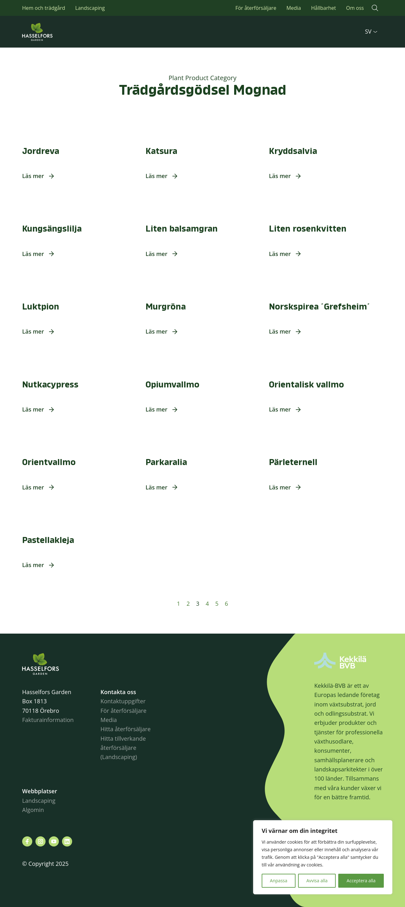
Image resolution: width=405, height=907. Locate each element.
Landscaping (90, 7)
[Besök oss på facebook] (27, 841)
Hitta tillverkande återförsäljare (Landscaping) (123, 748)
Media (293, 7)
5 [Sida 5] (216, 603)
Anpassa (278, 881)
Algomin (33, 810)
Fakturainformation (48, 720)
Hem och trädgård (43, 7)
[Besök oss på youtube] (54, 841)
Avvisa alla (316, 881)
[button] (375, 8)
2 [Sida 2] (188, 603)
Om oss (355, 7)
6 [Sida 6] (226, 603)
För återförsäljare (255, 7)
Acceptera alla (361, 881)
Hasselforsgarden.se (47, 31)
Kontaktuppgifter (123, 701)
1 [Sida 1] (178, 603)
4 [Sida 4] (207, 603)
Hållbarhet (323, 7)
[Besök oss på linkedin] (67, 841)
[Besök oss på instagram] (40, 841)
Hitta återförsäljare (125, 729)
